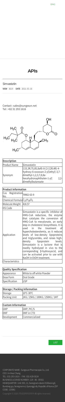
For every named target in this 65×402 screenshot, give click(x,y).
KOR (45, 4)
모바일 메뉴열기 (60, 4)
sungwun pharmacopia (12, 4)
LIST (55, 342)
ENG (53, 4)
